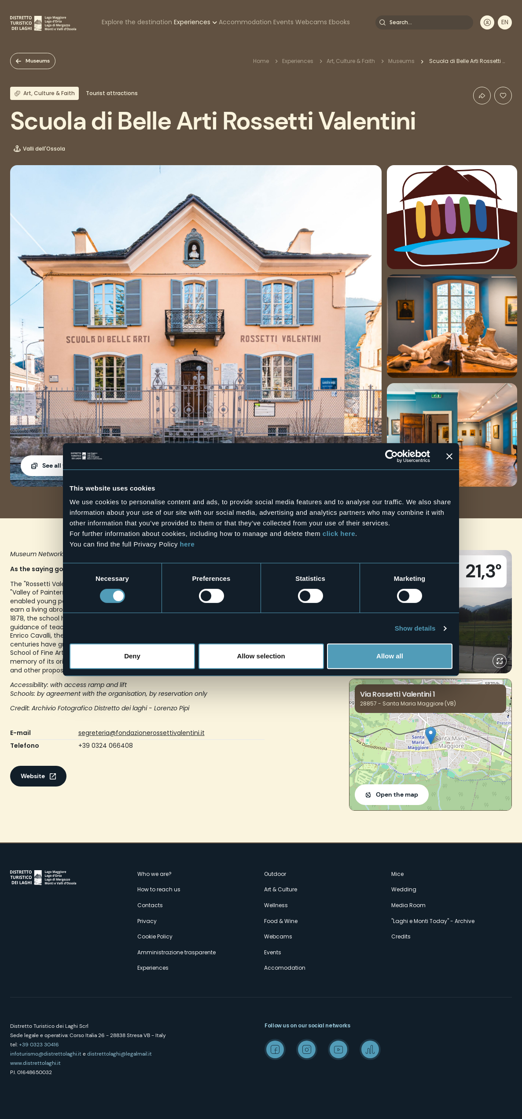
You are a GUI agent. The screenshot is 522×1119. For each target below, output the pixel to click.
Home (261, 61)
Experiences (192, 22)
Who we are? (154, 874)
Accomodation (284, 967)
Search (382, 22)
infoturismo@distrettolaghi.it (45, 1053)
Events (283, 22)
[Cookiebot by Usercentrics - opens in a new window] (391, 456)
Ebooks (339, 22)
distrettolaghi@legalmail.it (119, 1053)
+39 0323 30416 (39, 1044)
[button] (430, 736)
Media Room (408, 905)
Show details (415, 628)
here (187, 544)
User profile (487, 22)
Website (33, 776)
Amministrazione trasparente (176, 952)
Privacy (147, 921)
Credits (401, 936)
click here (339, 533)
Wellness (276, 905)
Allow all (389, 656)
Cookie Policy (155, 936)
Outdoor (275, 874)
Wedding (403, 889)
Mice (397, 874)
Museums (38, 60)
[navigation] (505, 22)
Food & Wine (281, 921)
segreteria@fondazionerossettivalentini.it (141, 732)
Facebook (275, 1049)
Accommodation (245, 22)
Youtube (338, 1049)
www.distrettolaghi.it (35, 1063)
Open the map (397, 794)
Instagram (306, 1049)
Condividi (482, 95)
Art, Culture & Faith (351, 61)
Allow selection (261, 656)
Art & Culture (280, 889)
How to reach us (158, 889)
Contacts (150, 905)
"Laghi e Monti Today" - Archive (432, 921)
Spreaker (370, 1049)
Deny (132, 656)
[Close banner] (449, 456)
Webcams (311, 22)
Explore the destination (137, 22)
